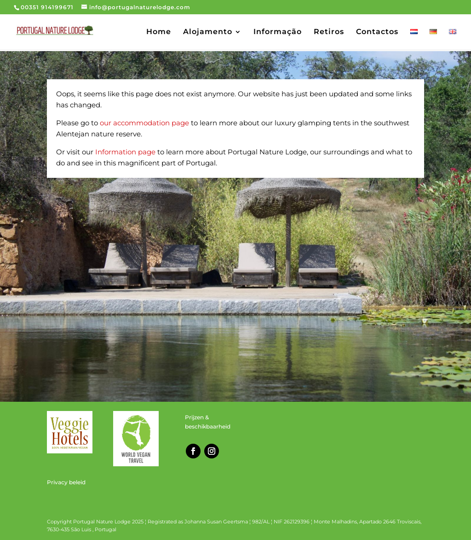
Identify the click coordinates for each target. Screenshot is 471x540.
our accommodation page (144, 122)
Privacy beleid (66, 482)
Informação (277, 32)
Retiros (329, 32)
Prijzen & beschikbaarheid (207, 422)
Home (158, 32)
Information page (125, 151)
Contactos (377, 32)
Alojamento (207, 32)
